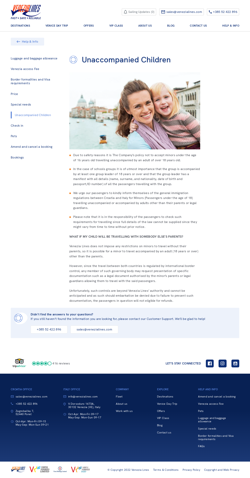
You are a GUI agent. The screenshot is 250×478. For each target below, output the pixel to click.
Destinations (20, 25)
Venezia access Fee (25, 69)
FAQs (201, 446)
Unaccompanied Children (33, 115)
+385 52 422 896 (49, 329)
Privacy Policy (191, 470)
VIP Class (116, 25)
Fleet (119, 396)
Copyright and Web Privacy (221, 470)
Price (14, 94)
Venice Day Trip (57, 25)
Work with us (124, 411)
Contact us (198, 25)
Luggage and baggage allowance (34, 58)
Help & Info (230, 25)
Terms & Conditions (166, 470)
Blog (170, 25)
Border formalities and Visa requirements (30, 81)
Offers (89, 25)
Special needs (21, 104)
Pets (14, 136)
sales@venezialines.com (94, 329)
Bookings (17, 157)
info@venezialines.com (83, 396)
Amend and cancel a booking (31, 147)
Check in (17, 126)
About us (145, 25)
